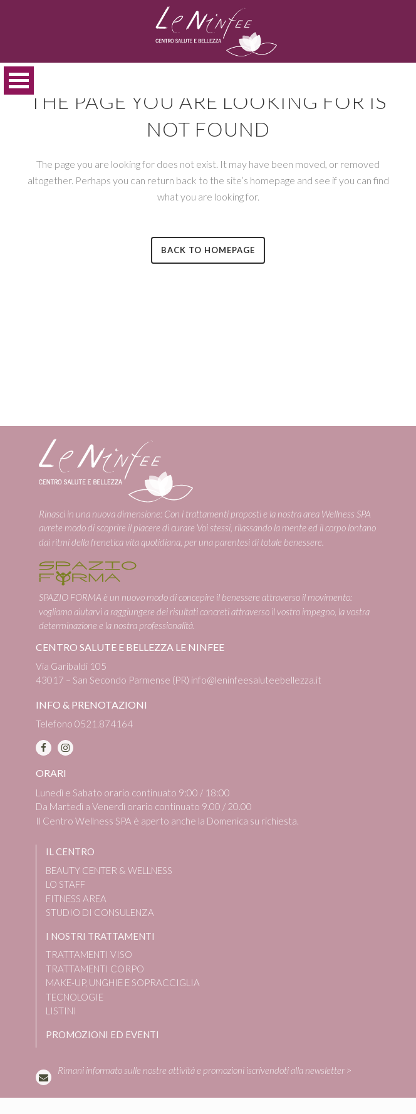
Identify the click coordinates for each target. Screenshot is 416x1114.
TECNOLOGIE (74, 996)
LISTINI (61, 1010)
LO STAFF (65, 884)
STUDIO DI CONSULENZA (100, 912)
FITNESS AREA (76, 898)
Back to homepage (208, 250)
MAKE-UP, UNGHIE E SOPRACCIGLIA (123, 982)
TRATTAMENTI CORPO (95, 968)
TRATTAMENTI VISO (89, 954)
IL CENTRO (70, 851)
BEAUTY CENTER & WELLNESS (109, 870)
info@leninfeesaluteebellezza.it (256, 679)
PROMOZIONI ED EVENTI (102, 1034)
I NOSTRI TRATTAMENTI (100, 936)
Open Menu (19, 80)
